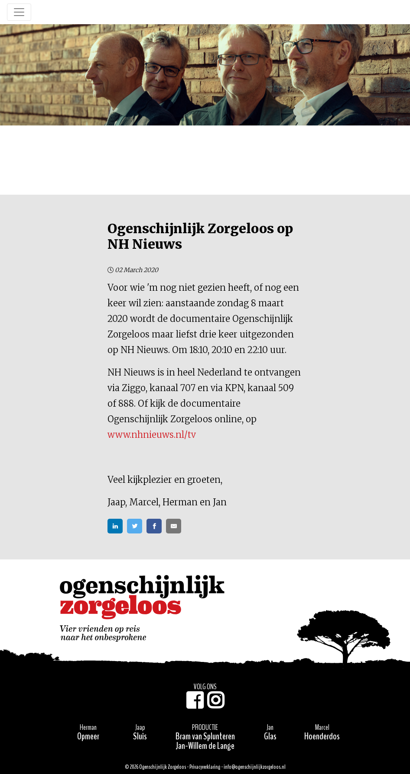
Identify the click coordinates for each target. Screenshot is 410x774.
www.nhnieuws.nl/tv (151, 434)
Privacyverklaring (204, 767)
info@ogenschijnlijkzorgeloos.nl (255, 767)
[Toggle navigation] (19, 12)
